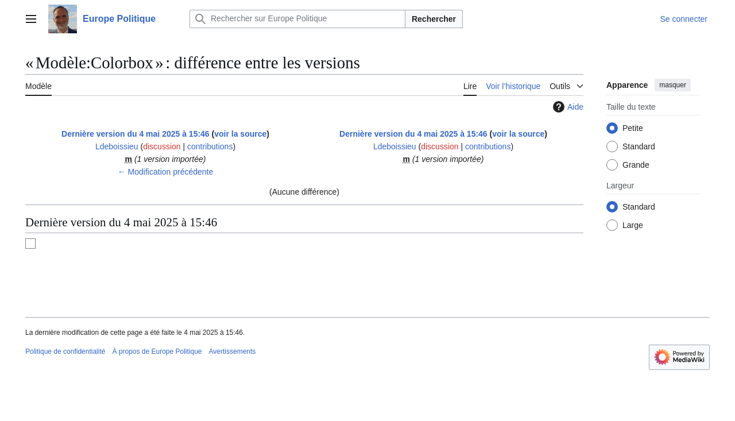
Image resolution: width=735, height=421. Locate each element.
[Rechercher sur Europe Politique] (297, 19)
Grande (635, 164)
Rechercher (434, 19)
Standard (638, 146)
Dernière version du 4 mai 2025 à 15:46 (135, 133)
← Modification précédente (166, 171)
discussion (161, 146)
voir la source (240, 133)
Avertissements (232, 351)
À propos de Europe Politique (157, 351)
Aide (566, 107)
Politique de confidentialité (65, 351)
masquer (672, 85)
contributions (210, 146)
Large (632, 225)
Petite (632, 128)
